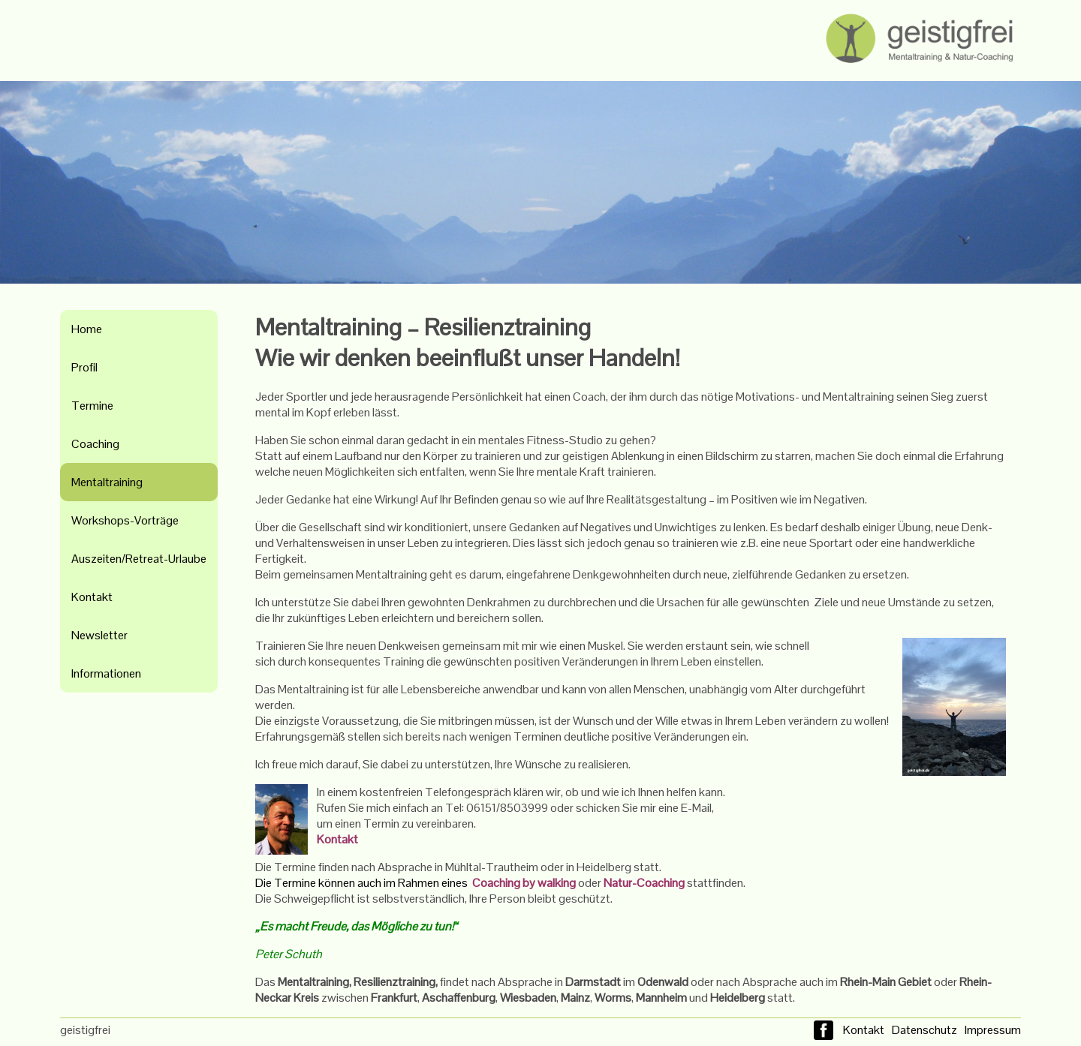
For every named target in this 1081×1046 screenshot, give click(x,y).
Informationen (106, 673)
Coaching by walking (525, 883)
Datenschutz (924, 1030)
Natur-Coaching (644, 883)
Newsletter (99, 635)
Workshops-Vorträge (125, 520)
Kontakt (92, 597)
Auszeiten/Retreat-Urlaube (138, 559)
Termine (92, 405)
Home (86, 329)
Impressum (993, 1030)
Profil (84, 367)
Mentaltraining (107, 482)
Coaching (95, 444)
